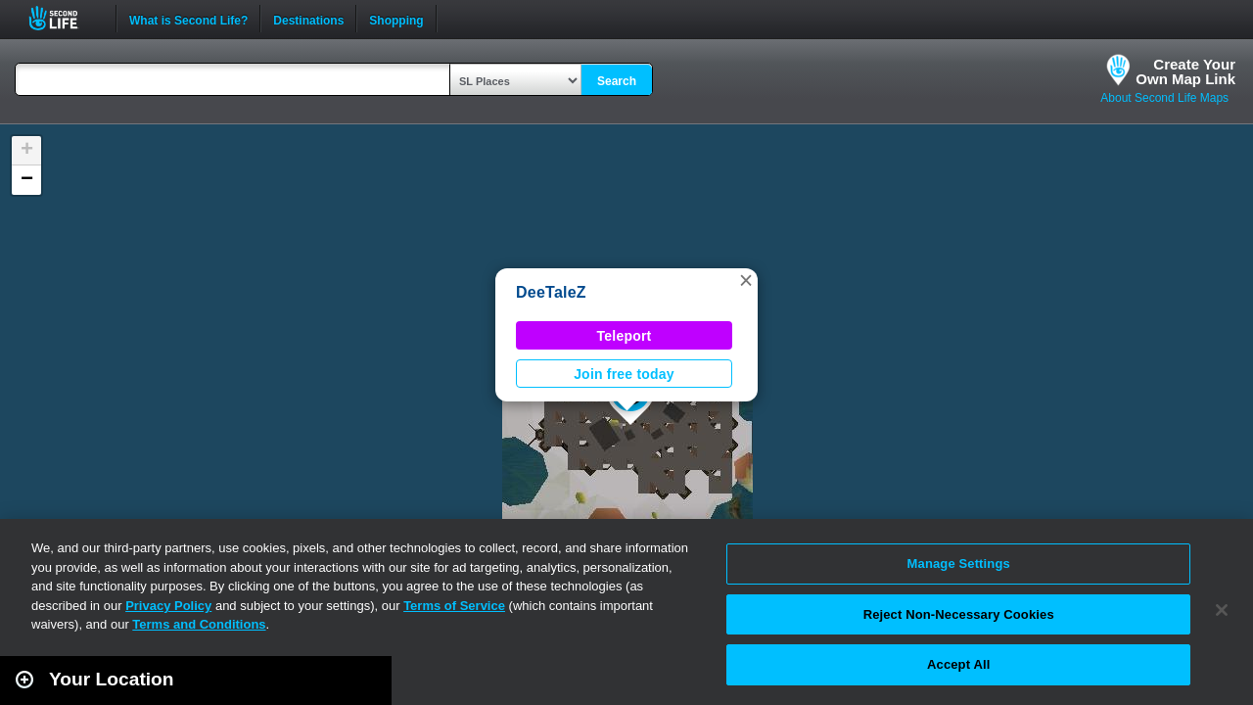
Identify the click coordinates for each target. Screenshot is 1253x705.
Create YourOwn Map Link (1185, 71)
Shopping (396, 19)
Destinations (308, 19)
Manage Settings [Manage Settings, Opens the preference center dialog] (958, 563)
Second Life (64, 18)
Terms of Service (454, 605)
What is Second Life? (188, 19)
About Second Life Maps (1164, 98)
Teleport (624, 336)
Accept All (958, 664)
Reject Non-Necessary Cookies (958, 614)
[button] (746, 280)
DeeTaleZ (551, 292)
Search (616, 81)
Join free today (624, 374)
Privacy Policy (168, 605)
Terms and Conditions (198, 624)
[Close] (1221, 610)
